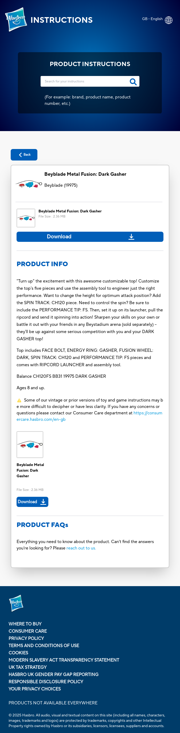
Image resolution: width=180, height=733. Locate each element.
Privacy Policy (26, 638)
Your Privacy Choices (35, 689)
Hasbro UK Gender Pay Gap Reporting (54, 674)
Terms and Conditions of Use (44, 645)
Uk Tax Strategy (27, 667)
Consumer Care (28, 631)
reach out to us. (81, 548)
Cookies (18, 653)
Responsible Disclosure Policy (46, 682)
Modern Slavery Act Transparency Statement (64, 660)
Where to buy (25, 624)
